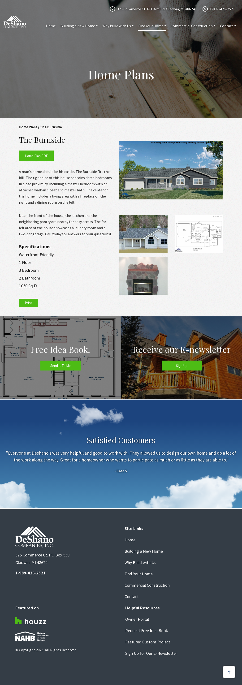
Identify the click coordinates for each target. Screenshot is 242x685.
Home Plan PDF (36, 156)
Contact (226, 25)
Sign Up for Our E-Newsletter (151, 653)
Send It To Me (60, 365)
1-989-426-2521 (222, 9)
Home (51, 25)
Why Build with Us (116, 25)
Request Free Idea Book (146, 631)
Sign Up (181, 365)
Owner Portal (137, 619)
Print (28, 303)
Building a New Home (77, 25)
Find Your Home (150, 25)
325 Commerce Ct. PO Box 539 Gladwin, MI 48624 (156, 9)
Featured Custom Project (147, 642)
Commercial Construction (192, 25)
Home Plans (28, 127)
